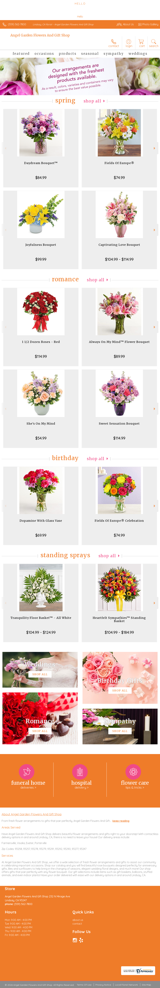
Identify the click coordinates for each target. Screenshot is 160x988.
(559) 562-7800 (17, 24)
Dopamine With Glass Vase (41, 521)
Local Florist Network (126, 984)
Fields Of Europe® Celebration (119, 521)
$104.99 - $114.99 (119, 259)
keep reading (121, 820)
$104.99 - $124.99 (41, 632)
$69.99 (40, 535)
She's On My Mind (41, 423)
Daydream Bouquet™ (41, 163)
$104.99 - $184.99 (119, 632)
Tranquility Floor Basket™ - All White (41, 618)
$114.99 (41, 356)
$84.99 (41, 177)
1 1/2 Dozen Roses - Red (41, 342)
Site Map (146, 984)
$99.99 (40, 259)
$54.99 (41, 438)
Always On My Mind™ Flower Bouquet (119, 342)
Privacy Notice (103, 984)
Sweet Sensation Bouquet (119, 423)
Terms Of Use (84, 984)
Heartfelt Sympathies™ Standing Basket (119, 619)
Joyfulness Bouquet (40, 245)
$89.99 (119, 356)
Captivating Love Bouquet (119, 245)
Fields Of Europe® (119, 163)
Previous (5, 148)
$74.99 (119, 177)
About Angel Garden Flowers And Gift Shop (32, 814)
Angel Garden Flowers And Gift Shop (40, 35)
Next (154, 148)
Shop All (92, 101)
